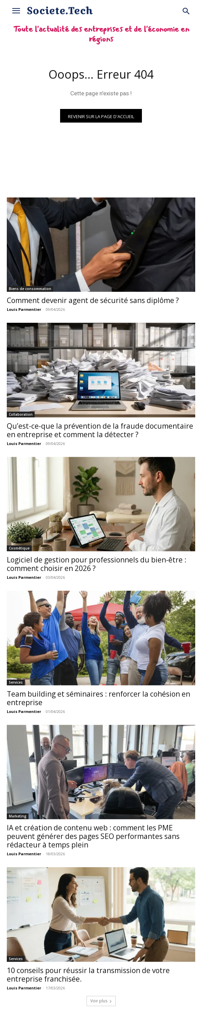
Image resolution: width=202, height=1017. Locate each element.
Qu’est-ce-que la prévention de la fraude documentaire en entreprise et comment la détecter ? (100, 430)
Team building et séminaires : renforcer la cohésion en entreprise (98, 698)
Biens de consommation (30, 288)
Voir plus (101, 1001)
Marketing (17, 816)
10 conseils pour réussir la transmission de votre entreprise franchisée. (88, 975)
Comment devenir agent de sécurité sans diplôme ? (93, 300)
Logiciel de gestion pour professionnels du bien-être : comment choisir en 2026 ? (96, 564)
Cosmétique (19, 548)
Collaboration (21, 414)
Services (16, 682)
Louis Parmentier (24, 309)
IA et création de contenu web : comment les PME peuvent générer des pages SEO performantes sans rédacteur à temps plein (93, 836)
